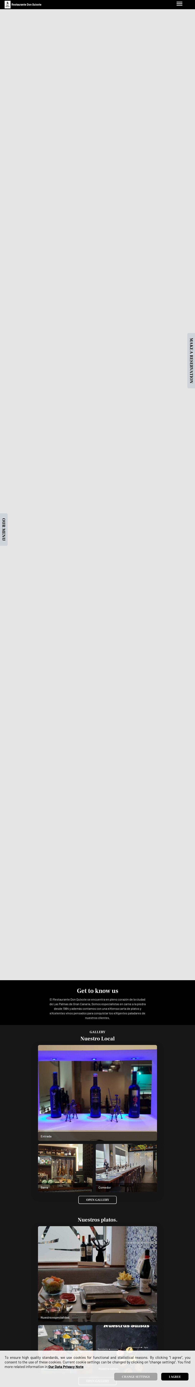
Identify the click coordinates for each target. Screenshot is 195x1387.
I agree (175, 1377)
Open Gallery (97, 1200)
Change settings (136, 1377)
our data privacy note (65, 1366)
